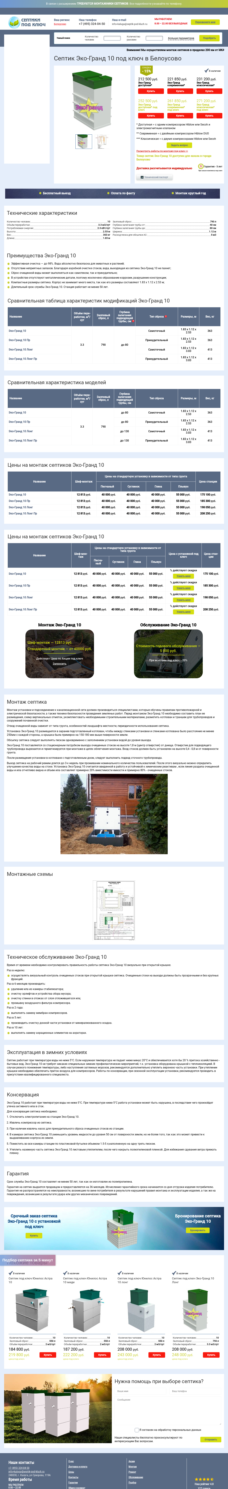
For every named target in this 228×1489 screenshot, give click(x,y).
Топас (9, 114)
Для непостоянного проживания (24, 73)
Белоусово (60, 24)
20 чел (41, 89)
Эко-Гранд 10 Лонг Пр (23, 356)
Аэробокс (11, 127)
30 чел (41, 94)
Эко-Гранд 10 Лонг (21, 347)
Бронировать (197, 1226)
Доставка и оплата (117, 11)
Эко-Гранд (35, 131)
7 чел (25, 94)
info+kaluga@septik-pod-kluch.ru (129, 24)
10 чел (25, 102)
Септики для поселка (18, 55)
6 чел (25, 89)
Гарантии (73, 1478)
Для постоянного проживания (23, 68)
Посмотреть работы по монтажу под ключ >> (162, 148)
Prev (72, 140)
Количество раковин (133, 38)
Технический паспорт (155, 174)
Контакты (219, 11)
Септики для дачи (16, 42)
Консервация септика (19, 148)
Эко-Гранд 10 (17, 410)
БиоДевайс (35, 118)
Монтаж (169, 11)
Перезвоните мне (205, 22)
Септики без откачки (18, 60)
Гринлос (10, 123)
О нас (71, 1457)
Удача (32, 127)
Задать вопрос (179, 142)
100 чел (42, 102)
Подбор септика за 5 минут (27, 1260)
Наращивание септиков (20, 159)
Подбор (202, 11)
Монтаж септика (16, 138)
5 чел (9, 102)
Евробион (34, 123)
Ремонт (185, 11)
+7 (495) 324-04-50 (92, 24)
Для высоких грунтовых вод (22, 64)
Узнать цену (184, 573)
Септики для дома (16, 47)
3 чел (9, 94)
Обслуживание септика (20, 143)
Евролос (33, 114)
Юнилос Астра (14, 131)
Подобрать (208, 38)
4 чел (9, 98)
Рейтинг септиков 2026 (22, 77)
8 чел (25, 98)
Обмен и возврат (76, 1483)
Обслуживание (92, 11)
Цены (137, 11)
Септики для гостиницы (19, 51)
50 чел (41, 98)
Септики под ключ (17, 37)
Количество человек (91, 38)
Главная (57, 11)
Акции (152, 11)
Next (112, 140)
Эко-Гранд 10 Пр (19, 338)
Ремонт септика (16, 154)
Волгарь (10, 118)
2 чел (9, 89)
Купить (151, 91)
